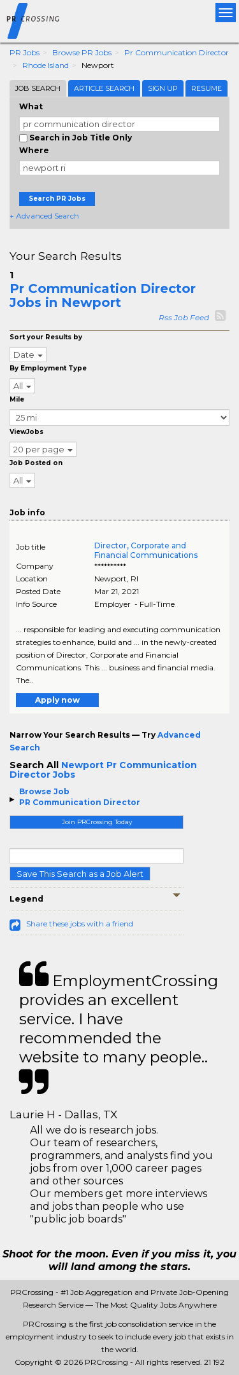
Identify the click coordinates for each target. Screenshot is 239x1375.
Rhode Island (45, 65)
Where (34, 150)
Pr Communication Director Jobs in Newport (103, 295)
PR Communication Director (79, 802)
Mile (17, 399)
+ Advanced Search (44, 215)
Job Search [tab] (38, 88)
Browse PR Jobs (82, 52)
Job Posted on (36, 463)
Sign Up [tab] (163, 88)
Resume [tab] (206, 88)
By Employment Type (48, 368)
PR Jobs (25, 52)
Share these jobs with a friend (79, 923)
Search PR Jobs (57, 198)
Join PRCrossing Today (97, 822)
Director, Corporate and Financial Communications (146, 550)
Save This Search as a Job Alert (80, 874)
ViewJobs (26, 432)
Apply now (57, 700)
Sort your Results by (46, 337)
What (31, 106)
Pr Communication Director (176, 52)
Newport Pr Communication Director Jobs (103, 769)
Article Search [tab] (104, 88)
